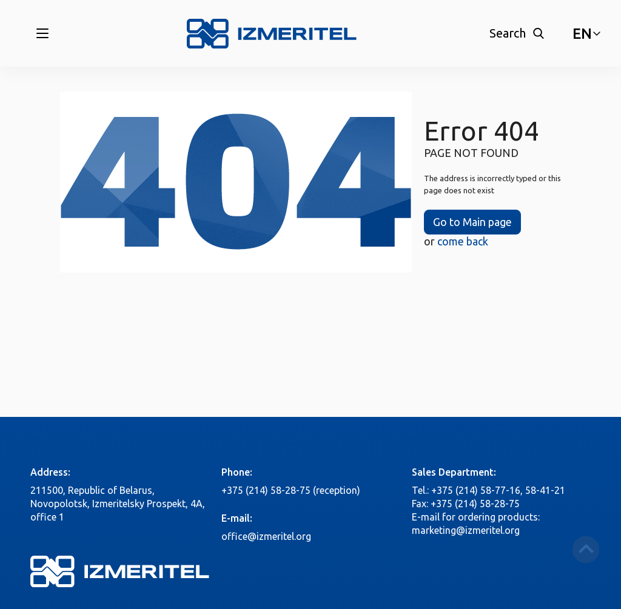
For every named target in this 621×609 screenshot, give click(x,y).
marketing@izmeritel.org (466, 530)
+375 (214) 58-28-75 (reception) (290, 490)
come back (462, 241)
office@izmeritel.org (266, 536)
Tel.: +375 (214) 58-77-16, (467, 490)
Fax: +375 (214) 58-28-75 (466, 503)
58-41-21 (545, 490)
